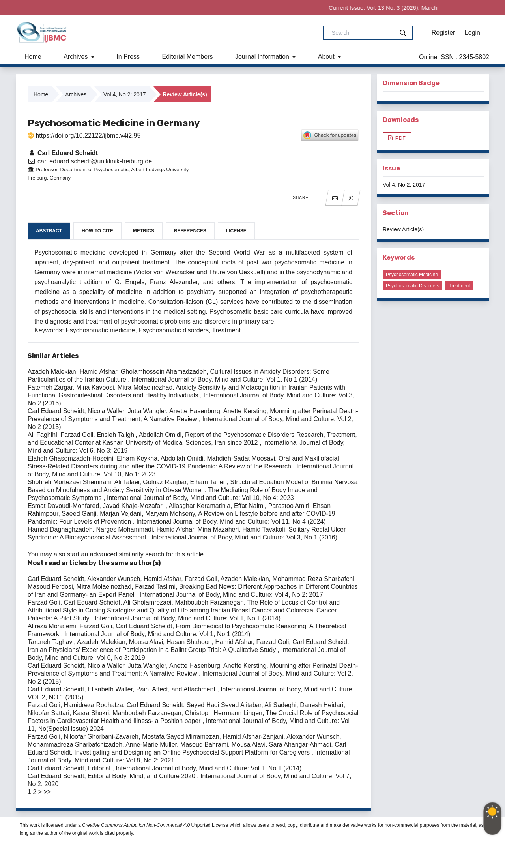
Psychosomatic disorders (412, 285)
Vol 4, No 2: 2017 (124, 94)
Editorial (100, 768)
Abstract (49, 231)
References (190, 231)
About (327, 56)
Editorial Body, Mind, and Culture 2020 (142, 776)
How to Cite (97, 231)
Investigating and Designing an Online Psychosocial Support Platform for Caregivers (192, 752)
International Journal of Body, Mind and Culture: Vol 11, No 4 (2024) (231, 521)
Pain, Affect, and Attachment (176, 689)
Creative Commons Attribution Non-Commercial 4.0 (136, 825)
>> (47, 792)
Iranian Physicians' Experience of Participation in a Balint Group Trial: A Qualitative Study (153, 649)
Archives (77, 56)
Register (443, 32)
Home (32, 56)
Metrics (143, 231)
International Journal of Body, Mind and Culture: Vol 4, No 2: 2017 (231, 594)
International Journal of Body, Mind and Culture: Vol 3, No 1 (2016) (244, 537)
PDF (400, 138)
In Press (128, 56)
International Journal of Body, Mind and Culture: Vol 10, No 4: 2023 (200, 497)
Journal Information (263, 56)
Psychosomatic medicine (412, 274)
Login (472, 32)
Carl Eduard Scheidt (63, 153)
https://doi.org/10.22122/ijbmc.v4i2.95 (84, 135)
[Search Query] (362, 32)
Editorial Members (187, 56)
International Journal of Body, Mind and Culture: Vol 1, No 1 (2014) (224, 379)
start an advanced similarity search (115, 554)
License (236, 231)
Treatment (459, 285)
